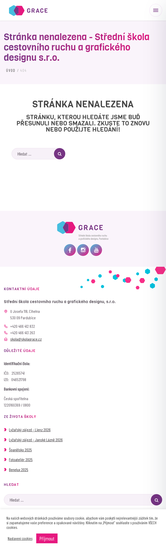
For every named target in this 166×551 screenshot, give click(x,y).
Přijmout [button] (46, 538)
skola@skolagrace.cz (26, 339)
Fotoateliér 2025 (21, 459)
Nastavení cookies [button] (20, 538)
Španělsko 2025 (20, 449)
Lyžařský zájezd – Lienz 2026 (30, 429)
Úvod (10, 70)
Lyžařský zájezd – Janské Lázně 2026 (36, 439)
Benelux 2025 (18, 469)
